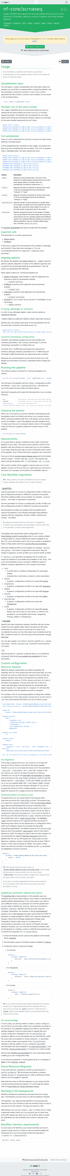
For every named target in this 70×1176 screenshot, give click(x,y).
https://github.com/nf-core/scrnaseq (35, 50)
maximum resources (29, 836)
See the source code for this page (35, 1160)
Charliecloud (11, 604)
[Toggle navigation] (66, 2)
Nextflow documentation (20, 1053)
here (15, 685)
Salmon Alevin (9, 239)
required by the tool (8, 315)
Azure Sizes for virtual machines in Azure (23, 1086)
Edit (63, 9)
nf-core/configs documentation (35, 544)
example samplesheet (12, 228)
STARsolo (7, 242)
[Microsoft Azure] (37, 1173)
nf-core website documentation (28, 656)
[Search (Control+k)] (36, 2)
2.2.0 (65, 61)
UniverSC (7, 300)
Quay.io (48, 942)
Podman (46, 591)
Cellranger (8, 292)
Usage (6, 61)
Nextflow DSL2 (10, 896)
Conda (45, 609)
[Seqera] (30, 1173)
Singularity (46, 586)
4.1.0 (34, 41)
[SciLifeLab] (41, 1173)
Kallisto (6, 277)
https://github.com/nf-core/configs (14, 536)
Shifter (45, 596)
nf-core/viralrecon (40, 911)
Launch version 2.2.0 (35, 47)
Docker (45, 581)
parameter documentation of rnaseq (36, 775)
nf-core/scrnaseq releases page (25, 456)
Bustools (14, 277)
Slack (3, 1062)
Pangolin (20, 914)
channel (18, 1062)
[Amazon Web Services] (33, 1173)
